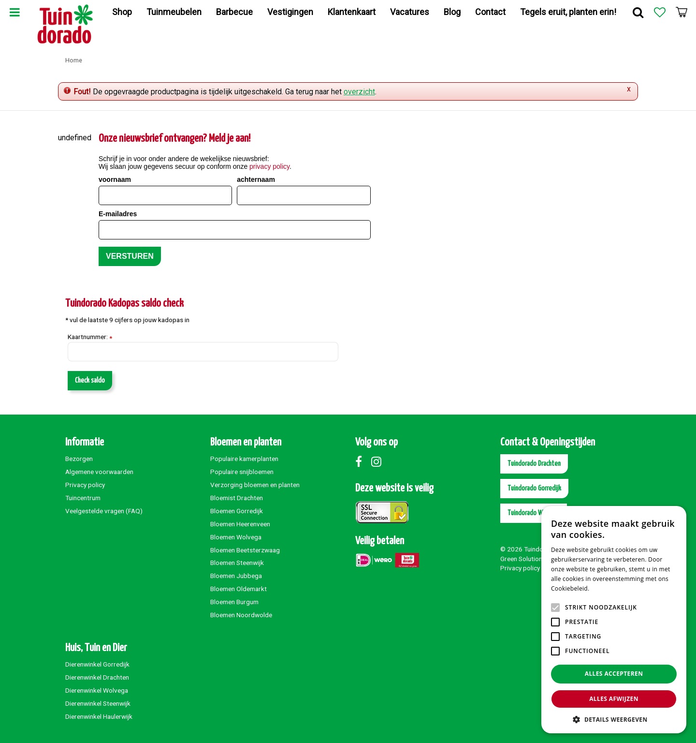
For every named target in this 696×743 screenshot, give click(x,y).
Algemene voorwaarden (99, 472)
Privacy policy (85, 485)
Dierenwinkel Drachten (97, 677)
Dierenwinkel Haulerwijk (98, 716)
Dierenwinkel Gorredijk (97, 664)
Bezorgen (79, 458)
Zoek (638, 12)
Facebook (362, 461)
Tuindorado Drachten (534, 463)
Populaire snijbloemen (242, 472)
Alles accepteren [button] (614, 673)
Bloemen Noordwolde (241, 615)
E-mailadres (118, 214)
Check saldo (90, 380)
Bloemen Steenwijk (237, 562)
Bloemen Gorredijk (236, 511)
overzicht (359, 91)
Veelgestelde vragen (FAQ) (104, 511)
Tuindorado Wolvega (534, 513)
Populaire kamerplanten (244, 458)
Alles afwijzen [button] (613, 699)
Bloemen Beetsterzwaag (245, 550)
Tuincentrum (83, 498)
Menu (14, 12)
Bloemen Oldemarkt (238, 589)
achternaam (256, 179)
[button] (614, 719)
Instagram (378, 461)
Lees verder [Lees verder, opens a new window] (607, 588)
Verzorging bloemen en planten (255, 485)
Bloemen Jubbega (236, 576)
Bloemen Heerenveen (240, 524)
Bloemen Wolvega (235, 537)
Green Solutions (523, 559)
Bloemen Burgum (234, 602)
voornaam (115, 179)
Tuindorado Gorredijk (534, 488)
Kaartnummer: (90, 337)
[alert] (613, 619)
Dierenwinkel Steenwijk (97, 703)
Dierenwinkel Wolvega (96, 690)
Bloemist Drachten (236, 498)
